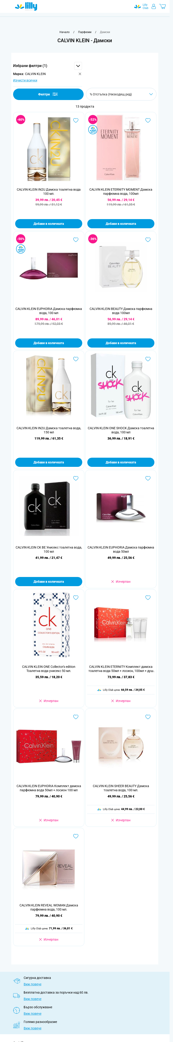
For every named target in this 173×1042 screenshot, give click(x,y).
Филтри (48, 94)
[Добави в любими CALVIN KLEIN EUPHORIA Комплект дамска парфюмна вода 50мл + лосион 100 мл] (75, 717)
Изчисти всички (25, 80)
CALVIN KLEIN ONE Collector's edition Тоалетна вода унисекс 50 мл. (48, 669)
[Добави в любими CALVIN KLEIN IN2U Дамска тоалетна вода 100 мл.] (75, 120)
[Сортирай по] (121, 94)
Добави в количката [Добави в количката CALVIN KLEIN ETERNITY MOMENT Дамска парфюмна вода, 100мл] (121, 224)
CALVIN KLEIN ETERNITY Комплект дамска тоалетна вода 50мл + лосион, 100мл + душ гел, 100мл (120, 669)
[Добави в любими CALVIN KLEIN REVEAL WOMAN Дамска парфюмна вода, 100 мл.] (75, 836)
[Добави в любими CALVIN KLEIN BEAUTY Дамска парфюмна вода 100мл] (148, 239)
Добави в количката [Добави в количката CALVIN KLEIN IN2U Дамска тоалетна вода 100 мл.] (49, 224)
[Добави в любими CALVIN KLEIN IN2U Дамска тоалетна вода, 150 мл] (75, 359)
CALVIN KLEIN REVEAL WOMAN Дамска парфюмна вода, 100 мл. (49, 907)
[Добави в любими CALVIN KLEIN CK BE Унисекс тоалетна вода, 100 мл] (75, 478)
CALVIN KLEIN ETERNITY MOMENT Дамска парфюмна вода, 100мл (120, 191)
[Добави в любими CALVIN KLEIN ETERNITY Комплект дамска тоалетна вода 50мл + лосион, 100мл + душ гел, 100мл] (148, 597)
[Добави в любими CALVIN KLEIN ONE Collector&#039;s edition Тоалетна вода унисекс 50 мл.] (75, 597)
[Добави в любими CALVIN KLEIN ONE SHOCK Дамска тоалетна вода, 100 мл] (148, 359)
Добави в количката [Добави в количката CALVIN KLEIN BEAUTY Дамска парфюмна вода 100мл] (121, 343)
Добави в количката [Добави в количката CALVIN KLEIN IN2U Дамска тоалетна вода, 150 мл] (49, 462)
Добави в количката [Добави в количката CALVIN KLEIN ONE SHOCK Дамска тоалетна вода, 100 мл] (121, 462)
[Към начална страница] (65, 32)
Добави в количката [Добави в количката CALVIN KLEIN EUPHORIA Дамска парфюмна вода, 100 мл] (49, 343)
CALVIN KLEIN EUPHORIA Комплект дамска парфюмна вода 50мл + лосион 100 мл (49, 788)
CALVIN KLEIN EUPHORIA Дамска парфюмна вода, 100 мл (48, 311)
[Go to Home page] (26, 6)
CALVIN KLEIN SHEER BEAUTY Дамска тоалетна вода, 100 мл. (121, 788)
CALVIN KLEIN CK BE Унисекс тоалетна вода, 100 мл (49, 549)
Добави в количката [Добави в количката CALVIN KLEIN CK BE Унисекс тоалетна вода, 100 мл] (49, 581)
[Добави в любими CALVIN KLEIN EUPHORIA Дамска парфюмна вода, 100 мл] (75, 239)
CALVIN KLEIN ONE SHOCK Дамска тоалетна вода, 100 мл (121, 430)
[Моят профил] (153, 6)
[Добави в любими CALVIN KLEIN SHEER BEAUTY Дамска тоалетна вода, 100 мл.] (148, 717)
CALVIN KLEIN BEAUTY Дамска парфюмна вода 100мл (121, 311)
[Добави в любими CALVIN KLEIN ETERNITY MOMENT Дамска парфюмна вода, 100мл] (148, 120)
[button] (47, 66)
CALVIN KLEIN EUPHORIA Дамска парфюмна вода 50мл (121, 549)
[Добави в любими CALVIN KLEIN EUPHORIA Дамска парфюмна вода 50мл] (148, 478)
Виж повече (32, 984)
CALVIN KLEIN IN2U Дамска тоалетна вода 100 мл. (49, 191)
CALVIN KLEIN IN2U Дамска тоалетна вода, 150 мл (49, 430)
